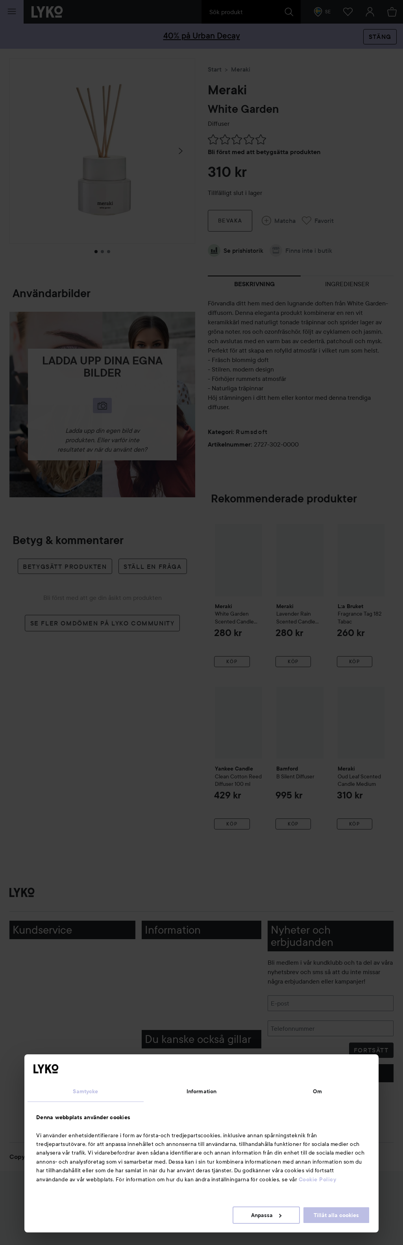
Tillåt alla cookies (336, 1215)
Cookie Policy (317, 1179)
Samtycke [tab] (85, 1091)
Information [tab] (201, 1091)
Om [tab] (317, 1091)
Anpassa (266, 1215)
